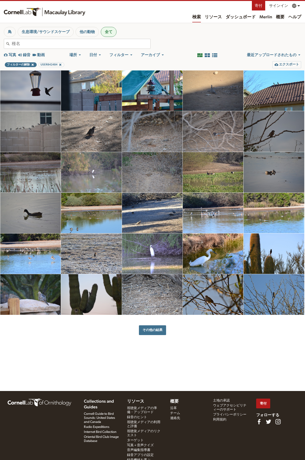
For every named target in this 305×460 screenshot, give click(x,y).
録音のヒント (137, 417)
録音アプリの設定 (140, 455)
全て (108, 32)
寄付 (258, 6)
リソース (213, 17)
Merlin (265, 17)
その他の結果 (152, 330)
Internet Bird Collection (100, 432)
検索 (196, 17)
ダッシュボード (241, 17)
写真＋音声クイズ (140, 445)
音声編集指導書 (138, 450)
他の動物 (87, 32)
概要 (280, 17)
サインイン (278, 6)
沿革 (173, 408)
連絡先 (175, 418)
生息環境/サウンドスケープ (46, 32)
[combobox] (81, 44)
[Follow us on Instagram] (278, 422)
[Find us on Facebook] (259, 422)
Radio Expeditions (96, 427)
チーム (175, 413)
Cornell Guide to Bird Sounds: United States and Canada (99, 418)
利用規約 (219, 419)
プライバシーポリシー (229, 414)
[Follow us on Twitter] (268, 422)
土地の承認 (221, 400)
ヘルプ (294, 17)
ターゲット (135, 440)
